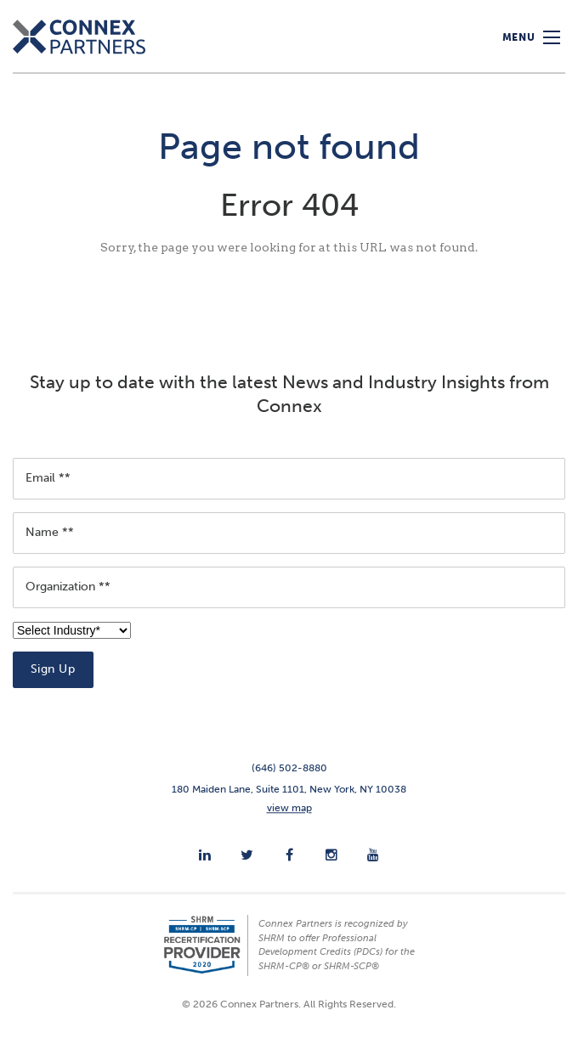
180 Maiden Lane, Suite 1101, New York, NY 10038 (289, 789)
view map (289, 808)
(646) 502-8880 (289, 768)
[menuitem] (205, 854)
